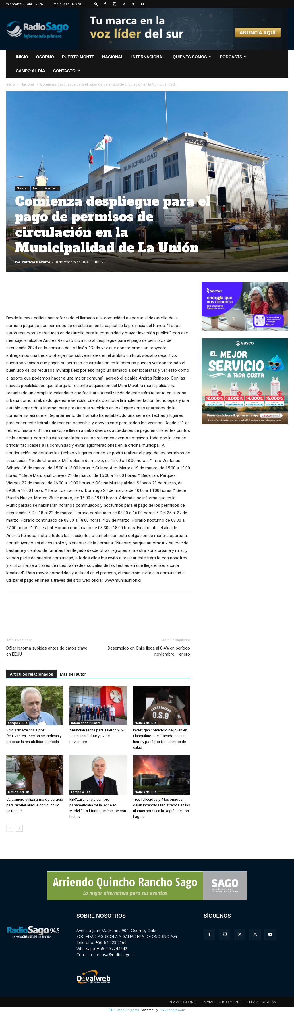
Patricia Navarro (36, 262)
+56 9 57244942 (112, 948)
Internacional (148, 57)
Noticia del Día (145, 723)
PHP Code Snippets (124, 1010)
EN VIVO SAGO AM (262, 1001)
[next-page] (19, 828)
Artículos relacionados (31, 674)
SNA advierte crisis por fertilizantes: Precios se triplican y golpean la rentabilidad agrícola (33, 736)
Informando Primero (86, 723)
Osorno (45, 57)
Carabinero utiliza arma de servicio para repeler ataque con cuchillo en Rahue (34, 805)
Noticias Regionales (45, 188)
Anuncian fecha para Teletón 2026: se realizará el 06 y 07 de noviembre (97, 736)
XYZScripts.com (172, 1010)
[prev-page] (9, 828)
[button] (96, 4)
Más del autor (73, 674)
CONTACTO (66, 70)
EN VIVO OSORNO (182, 1001)
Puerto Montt (78, 57)
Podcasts (233, 57)
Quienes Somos (192, 57)
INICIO (22, 57)
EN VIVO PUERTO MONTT (222, 1001)
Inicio (10, 84)
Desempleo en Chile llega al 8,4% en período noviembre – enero (149, 651)
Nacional (112, 57)
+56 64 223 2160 (111, 942)
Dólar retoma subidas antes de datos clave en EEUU (46, 651)
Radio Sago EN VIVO (68, 4)
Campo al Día (30, 70)
